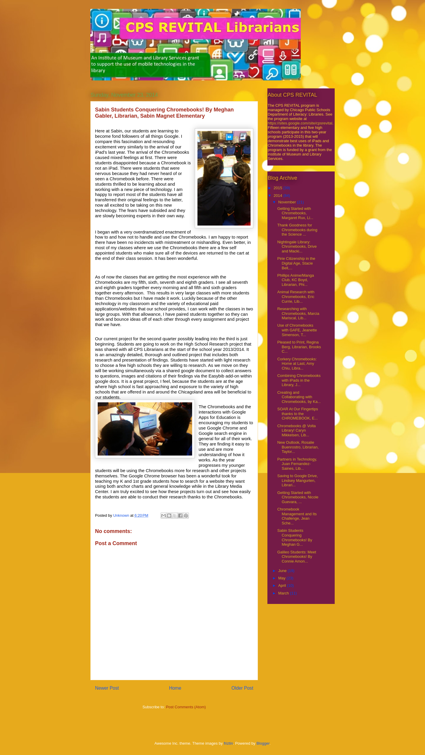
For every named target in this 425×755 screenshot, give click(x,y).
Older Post (242, 688)
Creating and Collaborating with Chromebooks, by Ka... (299, 397)
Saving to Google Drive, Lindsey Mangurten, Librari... (297, 480)
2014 (278, 195)
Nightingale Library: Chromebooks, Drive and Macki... (297, 246)
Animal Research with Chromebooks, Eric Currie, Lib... (295, 296)
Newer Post (107, 688)
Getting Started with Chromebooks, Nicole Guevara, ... (297, 497)
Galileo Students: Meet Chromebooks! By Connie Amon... (296, 556)
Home (175, 688)
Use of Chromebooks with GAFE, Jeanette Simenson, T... (297, 330)
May (282, 578)
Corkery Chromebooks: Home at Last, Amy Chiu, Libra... (297, 363)
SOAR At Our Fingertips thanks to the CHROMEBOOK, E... (297, 413)
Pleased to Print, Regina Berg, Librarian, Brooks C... (299, 347)
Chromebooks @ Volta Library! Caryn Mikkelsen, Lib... (296, 430)
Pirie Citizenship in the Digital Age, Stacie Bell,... (296, 263)
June (283, 570)
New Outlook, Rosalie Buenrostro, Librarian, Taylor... (297, 447)
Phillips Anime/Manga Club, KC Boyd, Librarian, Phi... (295, 280)
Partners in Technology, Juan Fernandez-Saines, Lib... (297, 464)
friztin (228, 743)
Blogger (262, 743)
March (284, 593)
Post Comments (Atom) (186, 707)
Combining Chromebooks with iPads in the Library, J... (299, 380)
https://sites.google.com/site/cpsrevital (300, 123)
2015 (278, 188)
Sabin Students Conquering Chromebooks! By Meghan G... (294, 537)
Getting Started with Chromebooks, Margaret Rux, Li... (295, 213)
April (282, 585)
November (287, 202)
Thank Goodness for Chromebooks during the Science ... (297, 229)
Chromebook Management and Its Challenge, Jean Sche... (297, 516)
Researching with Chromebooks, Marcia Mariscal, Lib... (298, 313)
